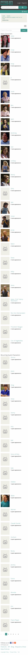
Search (24, 30)
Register (24, 3)
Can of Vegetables (17, 341)
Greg (12, 385)
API (9, 647)
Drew (12, 399)
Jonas (12, 230)
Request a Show (20, 647)
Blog (12, 647)
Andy (12, 64)
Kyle (12, 468)
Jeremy (13, 565)
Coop (12, 50)
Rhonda (13, 592)
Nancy (13, 175)
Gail (12, 147)
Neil (12, 202)
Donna (13, 357)
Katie (12, 36)
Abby (12, 272)
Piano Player (15, 620)
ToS (18, 652)
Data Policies (5, 649)
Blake (12, 496)
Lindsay (13, 161)
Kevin (12, 371)
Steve (12, 258)
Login (19, 3)
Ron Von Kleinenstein (18, 313)
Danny (13, 413)
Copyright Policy (5, 652)
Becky (13, 551)
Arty (12, 427)
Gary (12, 188)
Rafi (12, 440)
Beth (12, 119)
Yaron (13, 579)
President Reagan (17, 327)
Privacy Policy (13, 652)
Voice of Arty (15, 454)
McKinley (14, 133)
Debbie (13, 482)
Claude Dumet (15, 523)
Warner (13, 509)
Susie (12, 91)
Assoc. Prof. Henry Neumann (17, 300)
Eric (12, 606)
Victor (13, 216)
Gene (12, 285)
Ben (12, 105)
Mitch (12, 244)
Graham (13, 537)
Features (4, 647)
